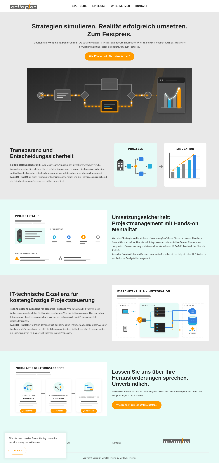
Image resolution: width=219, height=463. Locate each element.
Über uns (65, 442)
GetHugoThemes (128, 457)
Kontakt (116, 442)
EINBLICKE (98, 6)
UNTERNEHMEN (120, 6)
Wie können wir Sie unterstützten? (109, 56)
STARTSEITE (79, 6)
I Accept (17, 450)
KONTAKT (141, 6)
